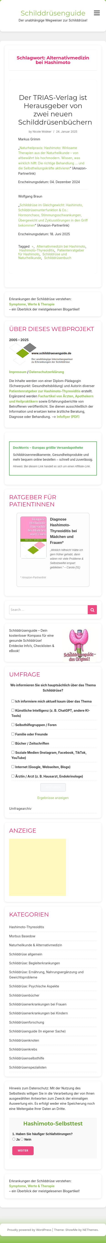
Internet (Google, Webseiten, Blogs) (43, 767)
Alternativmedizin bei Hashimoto (61, 246)
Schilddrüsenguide (53, 13)
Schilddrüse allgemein (25, 954)
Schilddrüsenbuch (57, 258)
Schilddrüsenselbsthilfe (26, 1058)
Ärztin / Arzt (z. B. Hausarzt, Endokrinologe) (49, 776)
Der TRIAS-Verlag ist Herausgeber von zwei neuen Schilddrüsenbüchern (55, 109)
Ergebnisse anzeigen (53, 798)
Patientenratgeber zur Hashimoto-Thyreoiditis (45, 391)
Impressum (17, 372)
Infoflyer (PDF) (68, 417)
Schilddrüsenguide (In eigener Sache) (37, 1031)
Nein (25, 1139)
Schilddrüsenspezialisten (28, 1067)
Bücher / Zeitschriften (32, 743)
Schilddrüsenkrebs (23, 1049)
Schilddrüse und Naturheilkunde (42, 256)
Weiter (23, 1150)
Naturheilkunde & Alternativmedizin (35, 945)
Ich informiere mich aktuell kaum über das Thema (53, 701)
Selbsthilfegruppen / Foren (36, 725)
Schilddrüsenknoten (24, 1040)
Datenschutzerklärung (46, 372)
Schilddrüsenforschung (26, 1022)
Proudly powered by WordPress (29, 1230)
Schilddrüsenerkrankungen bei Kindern (38, 1013)
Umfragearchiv (20, 808)
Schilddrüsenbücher (24, 995)
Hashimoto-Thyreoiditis (36, 250)
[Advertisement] (37, 867)
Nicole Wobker (42, 131)
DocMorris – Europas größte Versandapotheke (48, 447)
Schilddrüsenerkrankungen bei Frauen (37, 1004)
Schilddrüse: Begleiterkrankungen (34, 963)
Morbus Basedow (22, 936)
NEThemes (90, 1230)
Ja (16, 1139)
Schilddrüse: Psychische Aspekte (34, 986)
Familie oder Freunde (31, 734)
